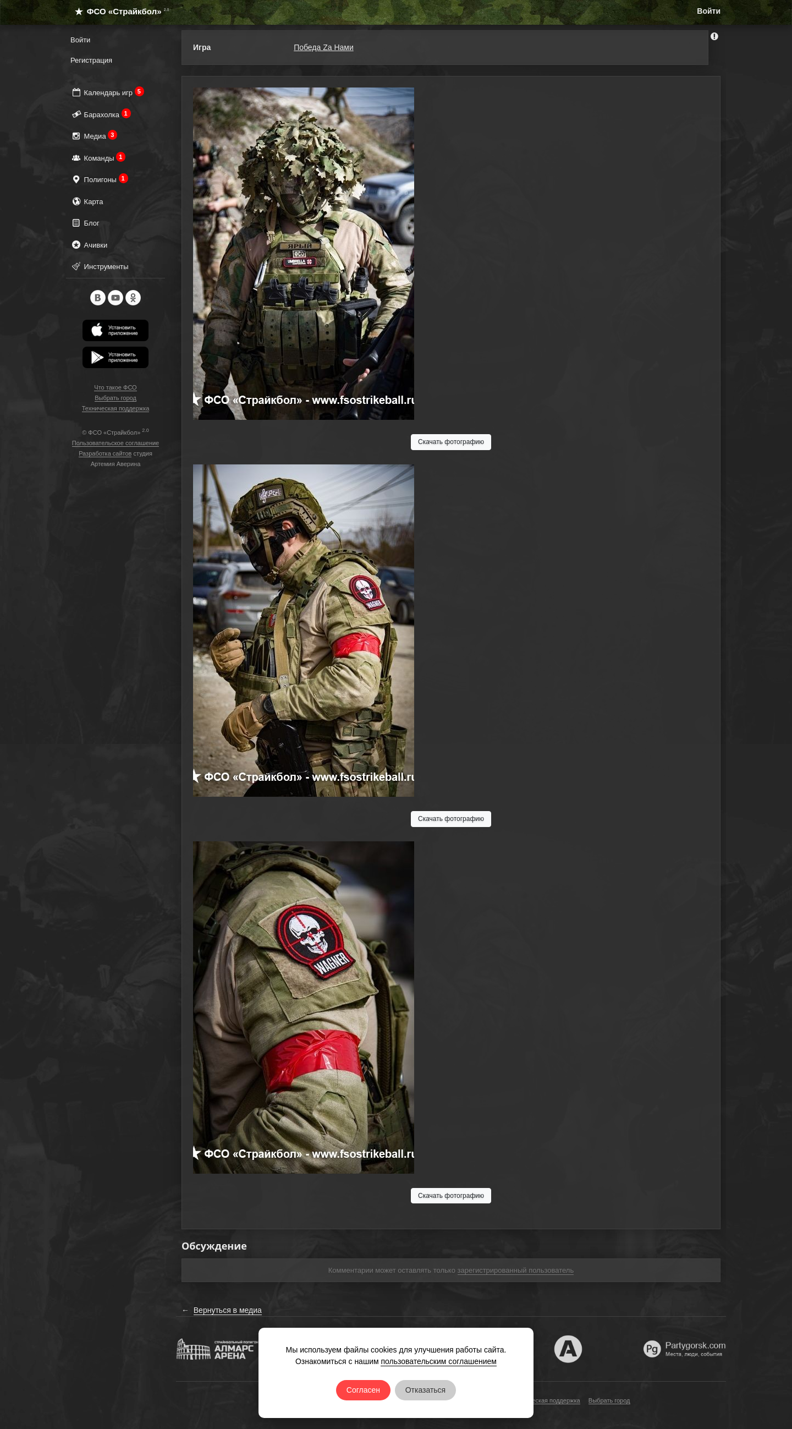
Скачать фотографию (451, 442)
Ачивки (88, 244)
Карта (86, 201)
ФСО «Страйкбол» (117, 11)
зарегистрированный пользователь (516, 1270)
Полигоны (99, 179)
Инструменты (99, 266)
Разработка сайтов (105, 453)
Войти (709, 11)
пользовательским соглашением (439, 1361)
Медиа (93, 135)
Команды (97, 157)
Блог (85, 222)
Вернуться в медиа (228, 1310)
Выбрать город (115, 398)
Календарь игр (107, 92)
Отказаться (425, 1390)
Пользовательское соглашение (115, 443)
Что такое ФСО (115, 387)
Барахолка (100, 114)
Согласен (363, 1390)
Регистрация (91, 60)
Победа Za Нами (324, 47)
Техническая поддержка (116, 408)
